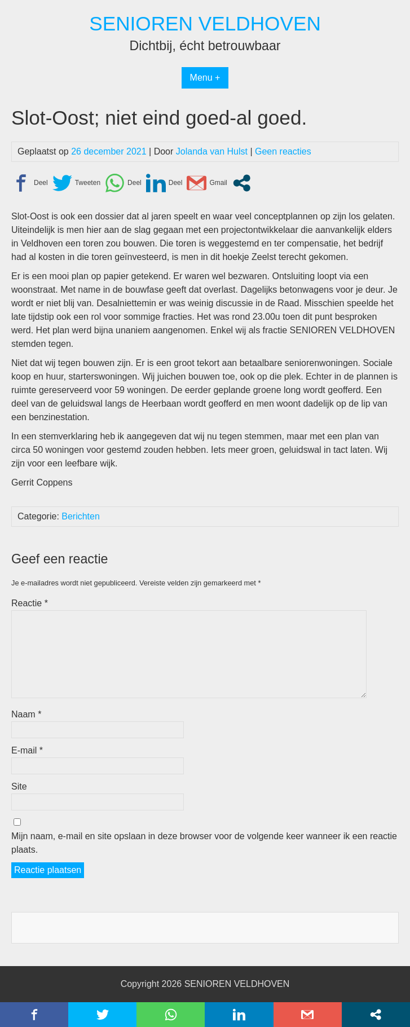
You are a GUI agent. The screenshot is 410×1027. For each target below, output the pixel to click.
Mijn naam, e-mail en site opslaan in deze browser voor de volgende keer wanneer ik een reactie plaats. (204, 842)
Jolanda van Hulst (212, 151)
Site (19, 786)
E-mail (27, 750)
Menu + (205, 77)
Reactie (29, 603)
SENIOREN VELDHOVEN (205, 23)
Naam (26, 714)
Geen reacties (283, 151)
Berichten (80, 516)
